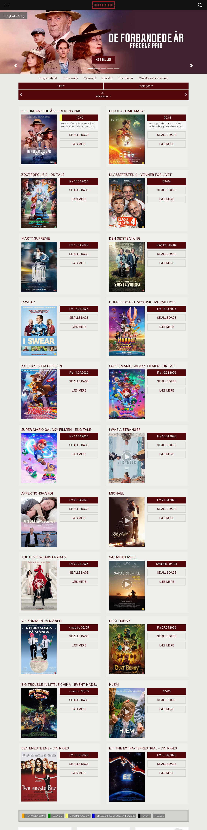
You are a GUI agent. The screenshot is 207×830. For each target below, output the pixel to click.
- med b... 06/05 (79, 627)
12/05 (167, 691)
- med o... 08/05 (79, 691)
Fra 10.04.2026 (78, 181)
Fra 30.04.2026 (78, 564)
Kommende (70, 78)
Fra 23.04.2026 (78, 500)
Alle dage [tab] (103, 94)
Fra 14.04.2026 (78, 309)
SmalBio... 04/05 (166, 564)
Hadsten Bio (103, 5)
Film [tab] (59, 86)
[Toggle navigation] (7, 5)
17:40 (71, 118)
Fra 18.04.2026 (166, 309)
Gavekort (90, 78)
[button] (15, 66)
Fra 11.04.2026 (78, 372)
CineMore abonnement (153, 78)
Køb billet (103, 59)
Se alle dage (78, 135)
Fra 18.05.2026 (78, 755)
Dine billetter (125, 78)
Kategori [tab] (145, 86)
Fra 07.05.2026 (166, 627)
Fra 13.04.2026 (78, 245)
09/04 (167, 181)
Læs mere (78, 144)
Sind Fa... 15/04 (166, 245)
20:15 (167, 117)
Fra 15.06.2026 (166, 755)
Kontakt (107, 78)
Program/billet (48, 78)
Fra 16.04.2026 (166, 436)
